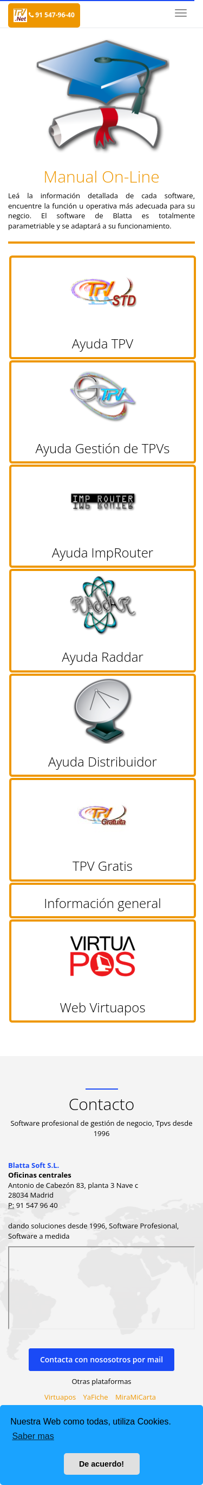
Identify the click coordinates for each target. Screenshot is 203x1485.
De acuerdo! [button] (101, 1464)
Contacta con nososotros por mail (101, 1359)
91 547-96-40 (52, 14)
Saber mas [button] (33, 1436)
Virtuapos (60, 1397)
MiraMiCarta (135, 1397)
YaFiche (95, 1397)
